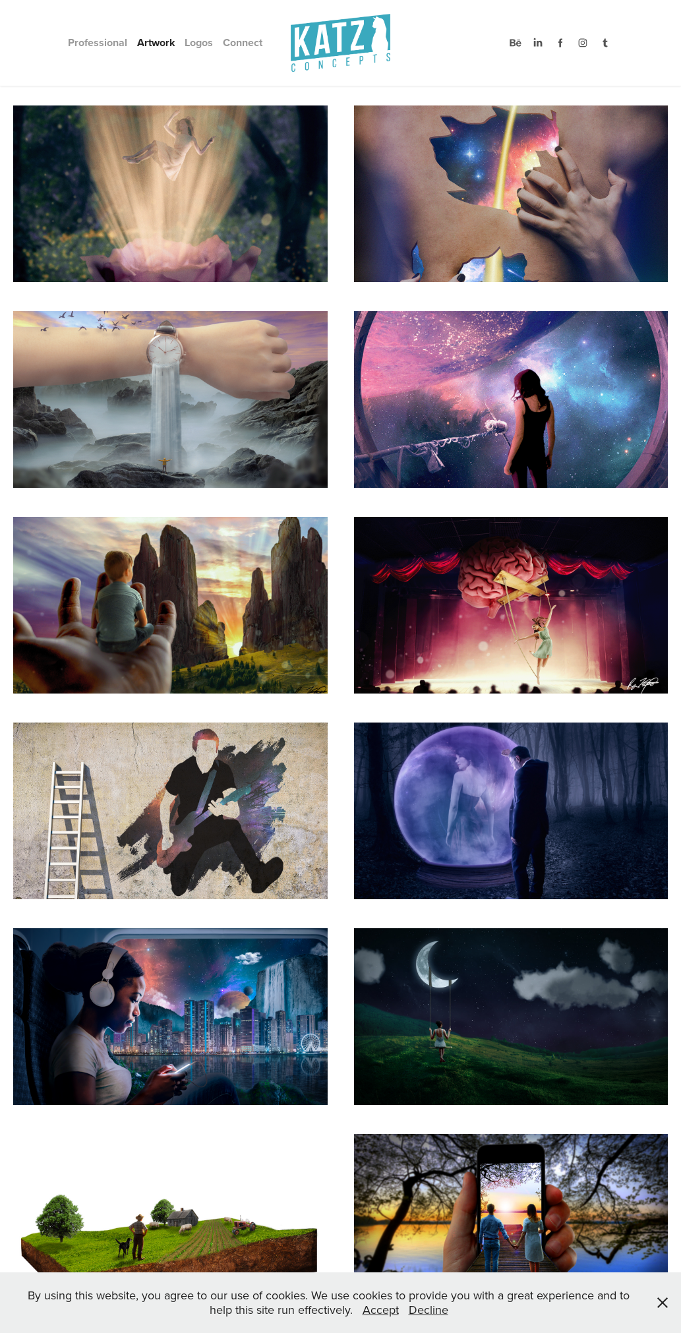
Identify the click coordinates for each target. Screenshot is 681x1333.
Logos (199, 42)
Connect (242, 42)
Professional (97, 42)
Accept (381, 1309)
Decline (428, 1309)
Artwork (156, 42)
